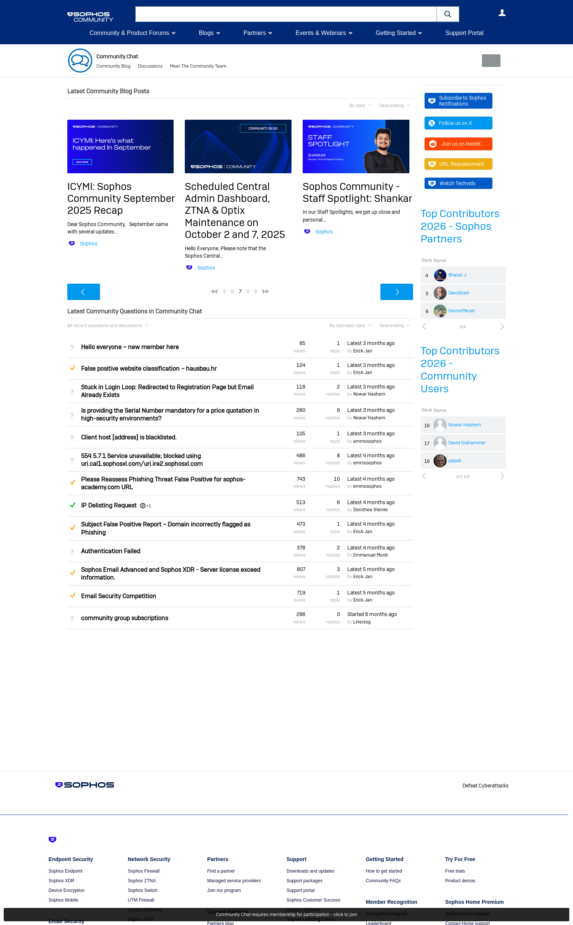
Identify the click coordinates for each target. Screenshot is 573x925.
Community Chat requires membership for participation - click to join (286, 915)
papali (454, 461)
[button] (448, 14)
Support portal (300, 890)
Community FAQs (383, 880)
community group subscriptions (124, 618)
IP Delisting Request (108, 505)
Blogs (206, 33)
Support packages (304, 880)
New (488, 61)
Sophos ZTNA (142, 880)
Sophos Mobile (63, 900)
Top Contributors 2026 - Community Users (460, 370)
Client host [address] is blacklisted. (129, 437)
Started (372, 614)
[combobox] (286, 14)
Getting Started (396, 33)
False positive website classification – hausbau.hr (149, 369)
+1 (149, 505)
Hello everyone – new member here (130, 347)
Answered (72, 504)
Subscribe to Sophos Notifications (457, 100)
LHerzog (362, 622)
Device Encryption (67, 890)
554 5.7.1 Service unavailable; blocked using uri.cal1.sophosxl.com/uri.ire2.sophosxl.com (142, 460)
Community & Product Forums (129, 33)
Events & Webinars (321, 33)
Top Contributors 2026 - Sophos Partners (460, 226)
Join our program (224, 890)
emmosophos (367, 441)
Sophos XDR (61, 880)
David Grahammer (467, 443)
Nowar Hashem (464, 425)
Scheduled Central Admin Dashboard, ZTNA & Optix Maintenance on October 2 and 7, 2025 (235, 210)
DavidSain (458, 293)
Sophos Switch (142, 890)
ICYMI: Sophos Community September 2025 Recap (121, 198)
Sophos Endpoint (66, 871)
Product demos (460, 880)
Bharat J (457, 275)
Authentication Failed (110, 551)
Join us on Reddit (454, 143)
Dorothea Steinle (370, 510)
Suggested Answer (72, 367)
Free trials (455, 871)
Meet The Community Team (198, 67)
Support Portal (464, 33)
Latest (371, 343)
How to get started (384, 871)
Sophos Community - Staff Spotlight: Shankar (357, 192)
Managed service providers (234, 880)
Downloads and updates (310, 871)
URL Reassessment (456, 164)
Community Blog (113, 67)
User (502, 12)
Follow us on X (450, 123)
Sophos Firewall (144, 871)
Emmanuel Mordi (370, 555)
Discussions (150, 67)
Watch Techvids (452, 183)
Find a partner (221, 871)
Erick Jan (362, 351)
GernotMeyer (461, 311)
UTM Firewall (141, 900)
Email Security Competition (118, 596)
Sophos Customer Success (313, 900)
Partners (255, 33)
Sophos (88, 243)
